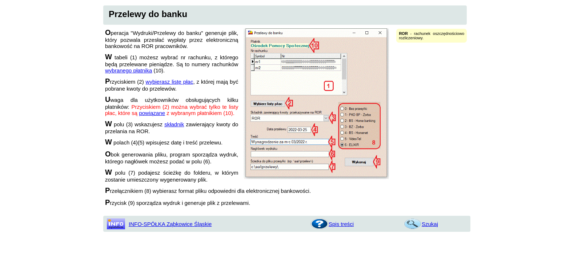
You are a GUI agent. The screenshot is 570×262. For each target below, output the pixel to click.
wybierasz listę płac (169, 82)
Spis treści (341, 224)
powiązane (152, 113)
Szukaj (430, 224)
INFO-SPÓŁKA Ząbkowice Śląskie (170, 224)
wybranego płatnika (128, 70)
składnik (174, 124)
